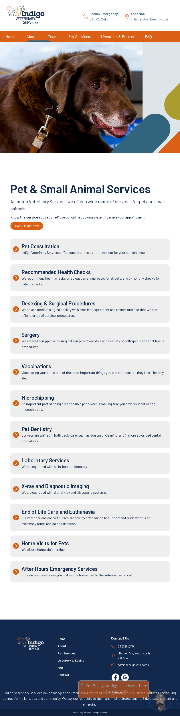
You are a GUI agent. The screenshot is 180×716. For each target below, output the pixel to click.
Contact (63, 675)
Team (52, 36)
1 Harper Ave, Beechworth (149, 16)
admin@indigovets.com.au (134, 665)
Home (10, 36)
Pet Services (79, 36)
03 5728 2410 (103, 16)
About (31, 36)
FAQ (148, 36)
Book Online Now (27, 226)
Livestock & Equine (117, 36)
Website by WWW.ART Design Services (90, 712)
